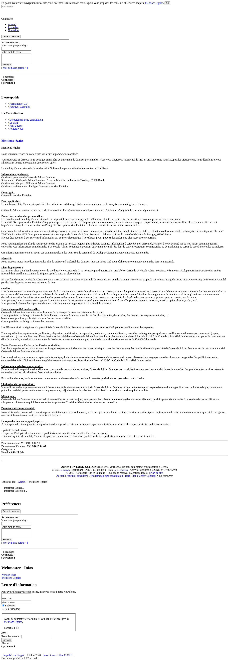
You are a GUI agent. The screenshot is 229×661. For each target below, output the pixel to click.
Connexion (7, 18)
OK (167, 3)
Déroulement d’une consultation (106, 475)
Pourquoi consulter (76, 475)
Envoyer (7, 64)
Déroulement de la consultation (26, 119)
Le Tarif (13, 122)
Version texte (8, 574)
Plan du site (156, 472)
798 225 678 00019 (121, 470)
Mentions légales (12, 140)
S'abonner (8, 605)
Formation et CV (18, 103)
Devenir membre (11, 36)
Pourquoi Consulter (19, 106)
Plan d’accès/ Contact (143, 475)
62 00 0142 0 (65, 470)
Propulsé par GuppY (14, 655)
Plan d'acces (15, 125)
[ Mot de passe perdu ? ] (14, 67)
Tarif (127, 475)
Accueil (60, 475)
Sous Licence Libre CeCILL (58, 655)
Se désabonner (11, 608)
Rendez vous (16, 128)
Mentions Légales (11, 577)
